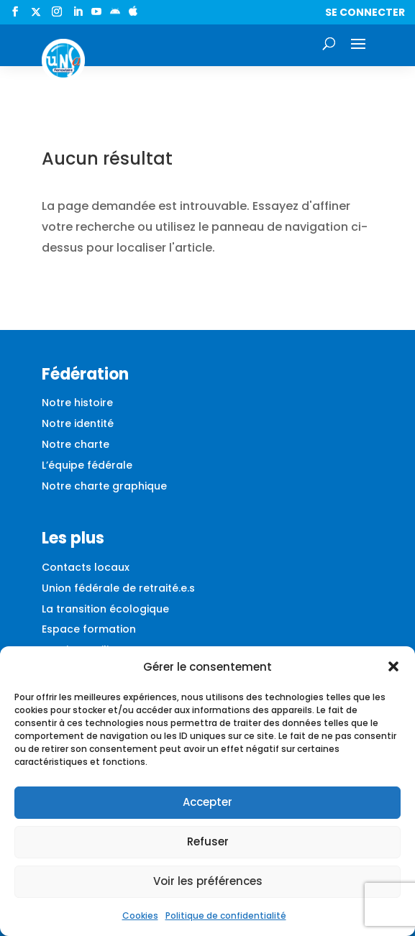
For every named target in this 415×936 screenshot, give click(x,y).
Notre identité (78, 423)
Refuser (208, 841)
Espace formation (89, 629)
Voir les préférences (208, 881)
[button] (393, 666)
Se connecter (365, 12)
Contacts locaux (85, 567)
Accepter (207, 801)
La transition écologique (105, 609)
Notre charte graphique (104, 486)
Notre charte (75, 444)
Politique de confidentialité (225, 915)
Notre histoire (77, 402)
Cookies (140, 915)
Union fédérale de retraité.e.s (118, 588)
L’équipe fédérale (87, 465)
